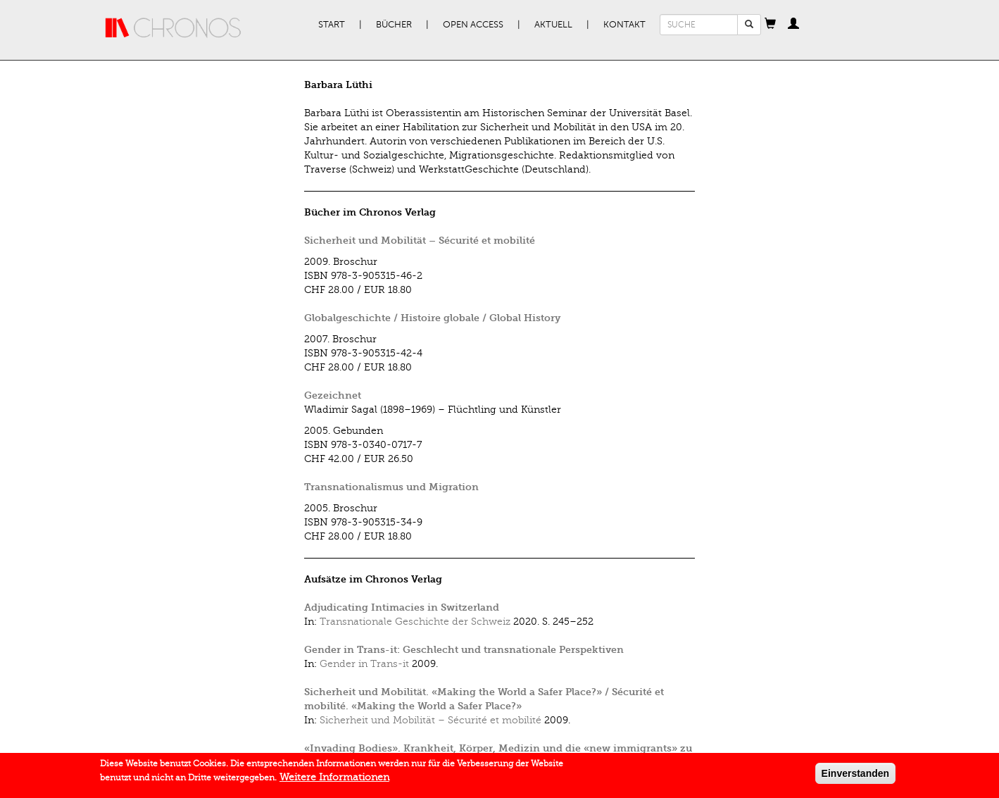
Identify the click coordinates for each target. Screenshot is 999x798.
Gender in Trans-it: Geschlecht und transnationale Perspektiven (464, 650)
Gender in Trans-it (364, 664)
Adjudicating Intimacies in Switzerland (401, 607)
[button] (770, 24)
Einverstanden (855, 776)
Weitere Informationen (334, 780)
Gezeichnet (332, 395)
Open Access (473, 25)
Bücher (394, 25)
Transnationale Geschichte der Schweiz (415, 621)
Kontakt (624, 25)
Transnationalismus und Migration (391, 487)
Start (331, 25)
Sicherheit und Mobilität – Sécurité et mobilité (419, 241)
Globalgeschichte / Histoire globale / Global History (432, 318)
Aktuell (553, 25)
